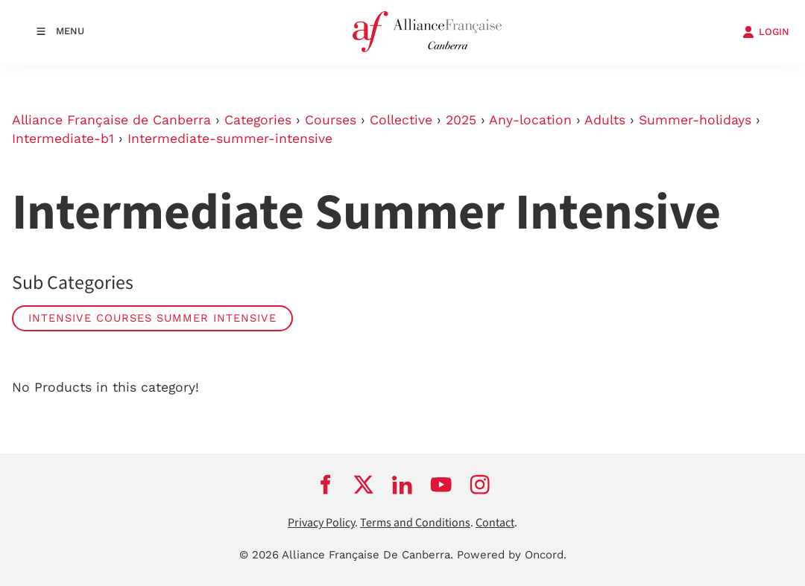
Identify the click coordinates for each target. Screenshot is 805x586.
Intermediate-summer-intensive (229, 138)
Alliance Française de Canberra (111, 119)
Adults (604, 119)
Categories (257, 119)
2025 (461, 119)
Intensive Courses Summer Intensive (152, 318)
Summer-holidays (695, 119)
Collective (401, 119)
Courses (330, 119)
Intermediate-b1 (63, 138)
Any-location (530, 119)
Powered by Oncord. (511, 554)
